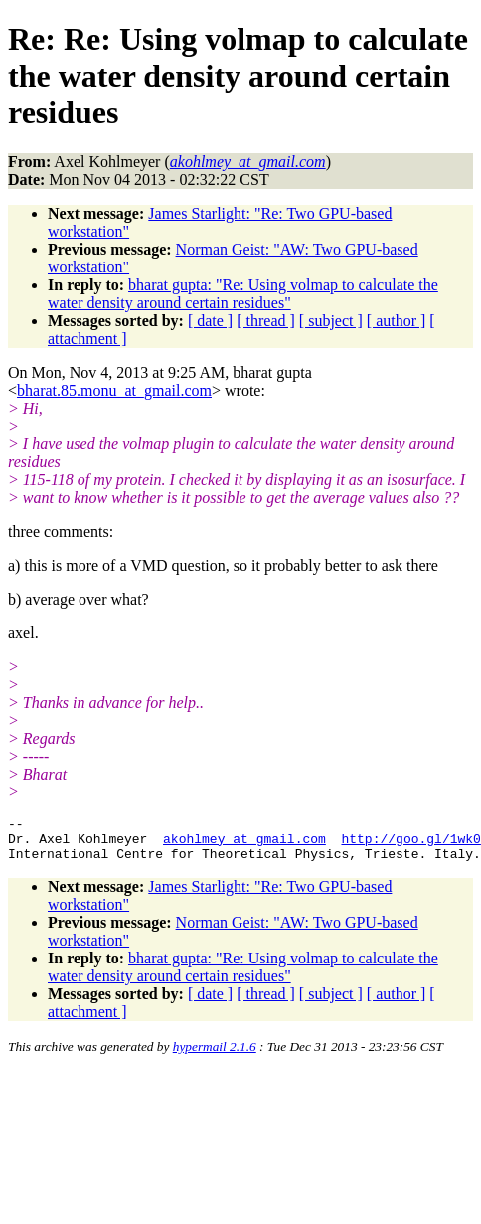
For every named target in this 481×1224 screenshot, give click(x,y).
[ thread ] (266, 320)
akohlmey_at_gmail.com (244, 844)
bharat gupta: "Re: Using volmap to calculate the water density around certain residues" (243, 293)
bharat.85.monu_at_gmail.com (114, 390)
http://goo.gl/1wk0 (410, 844)
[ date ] (210, 320)
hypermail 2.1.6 (214, 1055)
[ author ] (396, 320)
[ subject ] (331, 320)
